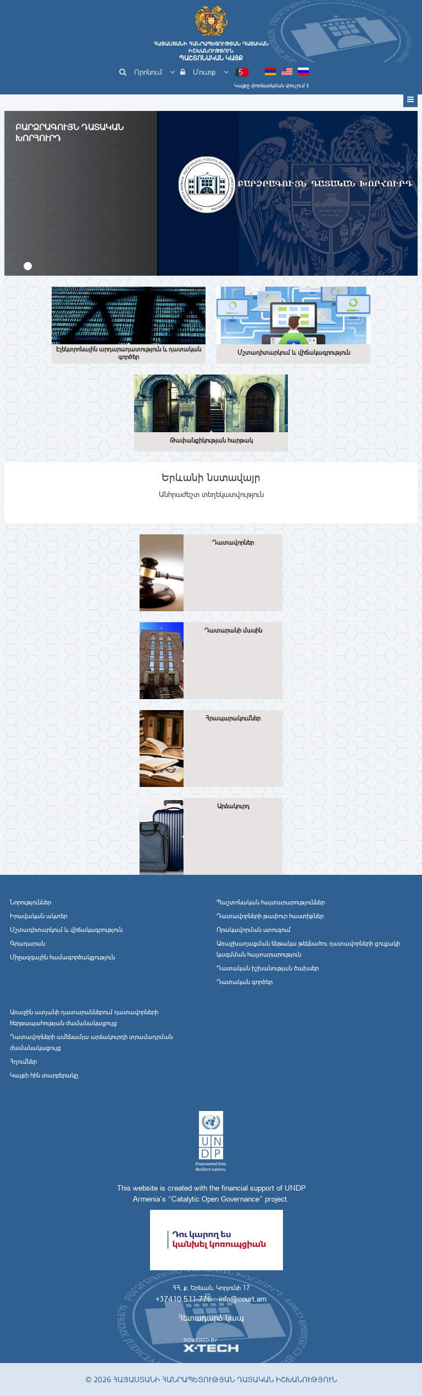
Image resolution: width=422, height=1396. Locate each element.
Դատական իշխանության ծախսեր (267, 968)
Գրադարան (27, 943)
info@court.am (242, 1298)
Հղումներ (23, 1061)
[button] (28, 266)
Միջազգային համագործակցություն (62, 957)
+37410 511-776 (184, 1298)
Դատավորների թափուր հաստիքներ (270, 916)
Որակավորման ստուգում (253, 930)
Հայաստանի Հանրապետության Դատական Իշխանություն (211, 51)
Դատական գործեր (244, 982)
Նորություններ (30, 902)
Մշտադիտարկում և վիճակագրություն (66, 930)
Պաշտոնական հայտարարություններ (270, 902)
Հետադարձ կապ (211, 1318)
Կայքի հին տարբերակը (44, 1075)
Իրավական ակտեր (38, 916)
